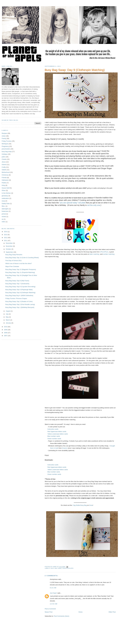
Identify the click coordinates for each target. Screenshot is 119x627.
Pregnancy (5, 146)
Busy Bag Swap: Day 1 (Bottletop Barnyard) (19, 307)
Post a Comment (50, 609)
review (4, 216)
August (8, 311)
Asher (4, 136)
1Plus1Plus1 (104, 252)
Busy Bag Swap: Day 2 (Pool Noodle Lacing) (20, 304)
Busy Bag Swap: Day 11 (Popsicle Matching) (20, 272)
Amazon (64, 448)
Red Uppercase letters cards (56, 431)
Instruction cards (52, 429)
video (3, 222)
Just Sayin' (53, 593)
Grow (91, 505)
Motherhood (6, 172)
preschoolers (68, 568)
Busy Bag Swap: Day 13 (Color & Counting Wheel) (22, 257)
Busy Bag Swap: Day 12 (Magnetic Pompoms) (20, 269)
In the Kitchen (6, 193)
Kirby (3, 185)
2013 (6, 234)
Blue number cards (53, 436)
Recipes (4, 133)
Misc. (3, 206)
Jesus (4, 162)
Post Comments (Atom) (61, 616)
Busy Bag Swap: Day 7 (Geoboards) (17, 283)
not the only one (93, 205)
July (7, 314)
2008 (6, 333)
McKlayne (5, 144)
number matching (108, 254)
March (8, 320)
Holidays (4, 154)
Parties (4, 183)
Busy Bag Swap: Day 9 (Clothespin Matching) (75, 70)
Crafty (4, 167)
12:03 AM (53, 604)
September (9, 252)
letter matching (94, 254)
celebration (5, 198)
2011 (6, 240)
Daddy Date (6, 203)
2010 (6, 327)
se (2, 219)
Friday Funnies (7, 141)
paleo (3, 157)
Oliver (4, 190)
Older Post (112, 612)
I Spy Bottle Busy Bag (79, 505)
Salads (4, 170)
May (7, 317)
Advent (4, 164)
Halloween (5, 180)
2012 (6, 237)
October (9, 249)
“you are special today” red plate (72, 203)
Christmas (5, 175)
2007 (6, 335)
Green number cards (54, 438)
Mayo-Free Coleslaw (12, 266)
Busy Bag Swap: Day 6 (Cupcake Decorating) (20, 286)
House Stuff (5, 188)
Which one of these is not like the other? (18, 263)
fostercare (5, 211)
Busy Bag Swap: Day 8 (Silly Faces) (17, 280)
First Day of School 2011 (13, 260)
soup (3, 201)
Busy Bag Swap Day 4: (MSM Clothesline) (19, 295)
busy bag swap (56, 568)
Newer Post (48, 612)
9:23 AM (53, 588)
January (9, 323)
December (9, 243)
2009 (6, 330)
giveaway (5, 196)
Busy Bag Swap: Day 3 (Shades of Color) (18, 301)
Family (4, 138)
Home (81, 612)
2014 (6, 231)
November (9, 246)
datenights (5, 209)
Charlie (4, 159)
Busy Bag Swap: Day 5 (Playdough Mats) (18, 289)
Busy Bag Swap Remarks (13, 254)
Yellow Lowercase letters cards (57, 434)
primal (4, 214)
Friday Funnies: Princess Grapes (16, 298)
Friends (4, 177)
